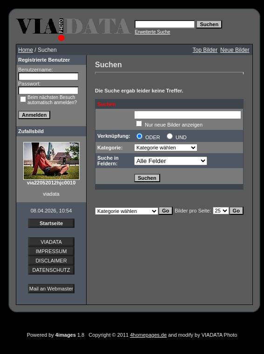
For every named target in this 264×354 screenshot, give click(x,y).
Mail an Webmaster (51, 288)
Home (25, 50)
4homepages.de (148, 335)
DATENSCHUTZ (51, 270)
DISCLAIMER (51, 260)
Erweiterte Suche (152, 32)
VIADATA (51, 242)
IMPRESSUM (51, 251)
